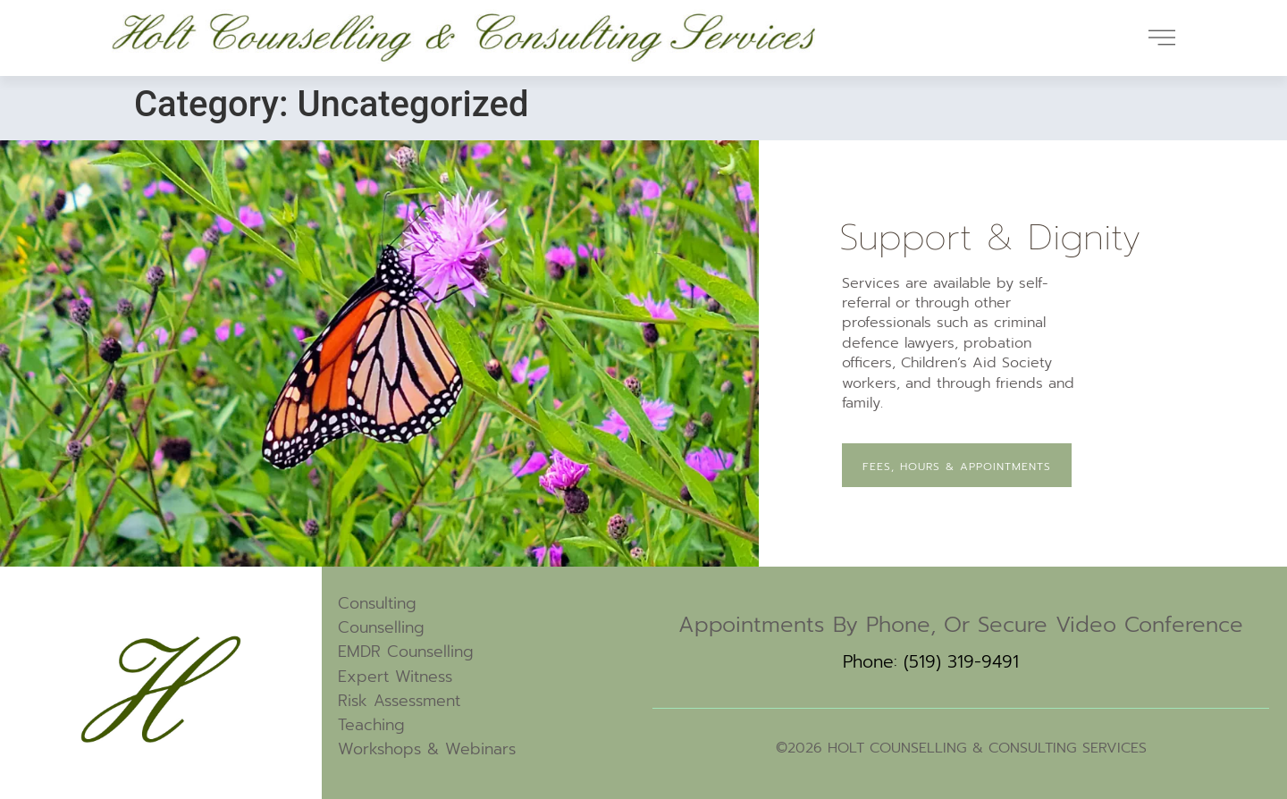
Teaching (371, 724)
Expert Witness (395, 676)
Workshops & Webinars (427, 749)
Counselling (381, 627)
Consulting (377, 603)
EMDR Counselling (406, 651)
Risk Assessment (399, 700)
